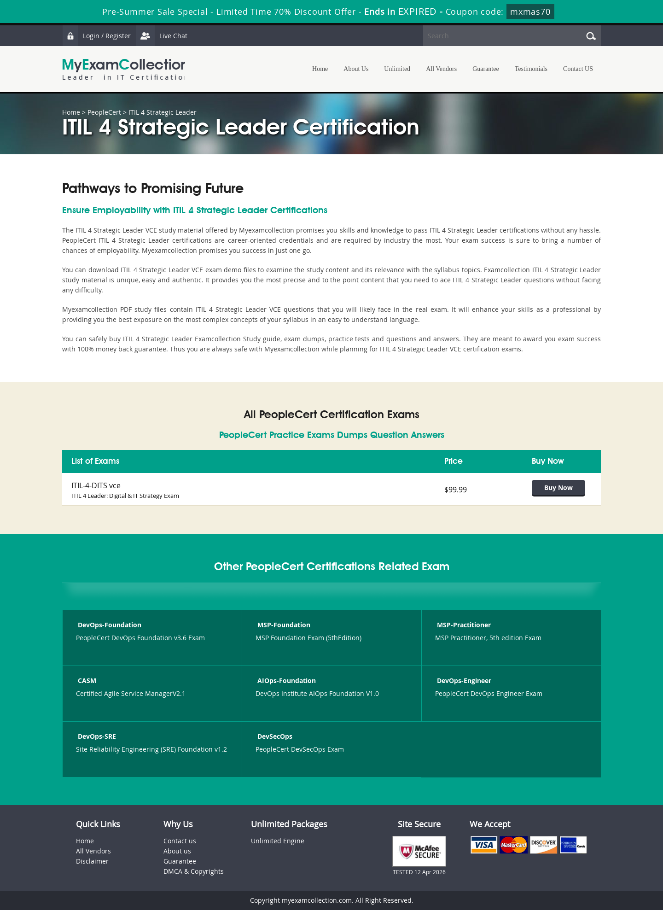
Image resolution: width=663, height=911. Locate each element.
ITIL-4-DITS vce (96, 485)
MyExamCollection (125, 69)
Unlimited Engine (277, 841)
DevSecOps (274, 737)
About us (177, 851)
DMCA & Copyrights (193, 872)
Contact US (578, 68)
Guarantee (485, 68)
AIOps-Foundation (286, 681)
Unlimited (397, 68)
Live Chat (162, 35)
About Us (355, 68)
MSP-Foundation (283, 625)
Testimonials (531, 68)
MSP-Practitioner (463, 625)
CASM (86, 681)
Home (320, 68)
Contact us (179, 841)
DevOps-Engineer (463, 681)
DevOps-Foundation (108, 625)
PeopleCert (104, 112)
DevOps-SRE (96, 737)
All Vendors (441, 68)
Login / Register (96, 35)
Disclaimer (92, 862)
